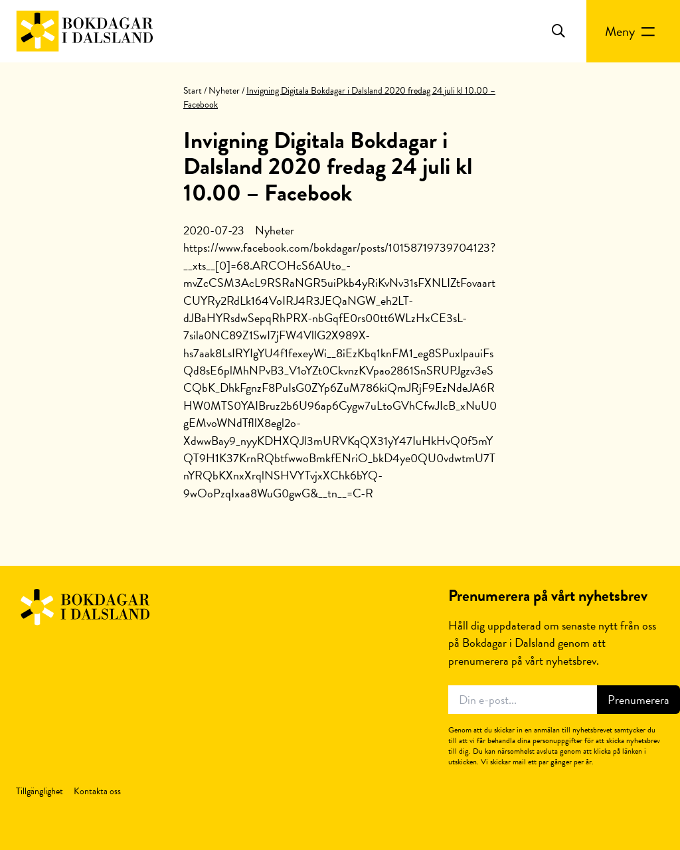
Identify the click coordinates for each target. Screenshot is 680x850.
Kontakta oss (97, 791)
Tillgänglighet (39, 791)
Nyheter (224, 91)
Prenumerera (638, 700)
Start (192, 91)
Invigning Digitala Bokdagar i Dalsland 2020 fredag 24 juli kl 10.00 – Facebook (327, 166)
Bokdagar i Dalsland (84, 31)
